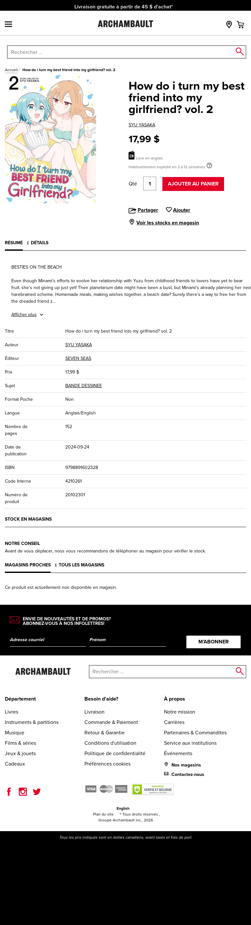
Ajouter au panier (193, 183)
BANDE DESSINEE (83, 385)
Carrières (174, 722)
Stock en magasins (28, 519)
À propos (174, 699)
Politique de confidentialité (114, 753)
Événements (178, 753)
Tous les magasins (81, 565)
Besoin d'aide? (101, 699)
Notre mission (179, 712)
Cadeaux (15, 763)
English (123, 808)
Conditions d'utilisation (110, 743)
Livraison (94, 712)
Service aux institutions (190, 743)
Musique (14, 732)
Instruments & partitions (31, 722)
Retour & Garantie (104, 732)
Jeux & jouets (20, 753)
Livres (11, 712)
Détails (39, 242)
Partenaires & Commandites (195, 732)
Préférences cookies (107, 763)
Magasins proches (28, 565)
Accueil (11, 70)
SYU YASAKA (142, 124)
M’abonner (213, 641)
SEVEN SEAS (78, 358)
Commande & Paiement (111, 722)
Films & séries (20, 743)
